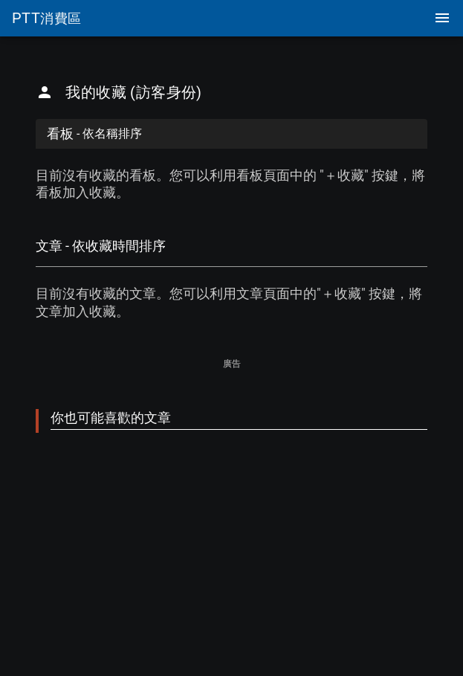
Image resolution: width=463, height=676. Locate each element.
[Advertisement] (231, 510)
